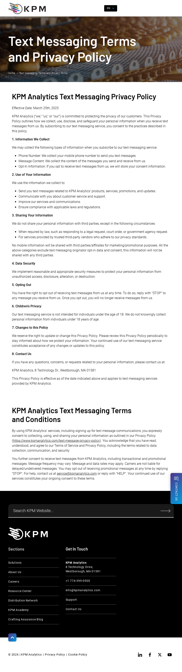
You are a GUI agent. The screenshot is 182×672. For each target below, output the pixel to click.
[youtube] (170, 655)
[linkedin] (140, 655)
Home (11, 73)
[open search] (98, 8)
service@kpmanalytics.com (77, 473)
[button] (171, 8)
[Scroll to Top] (12, 637)
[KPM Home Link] (28, 533)
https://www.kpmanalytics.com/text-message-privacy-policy (56, 441)
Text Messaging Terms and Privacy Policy (43, 73)
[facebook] (150, 655)
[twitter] (160, 655)
